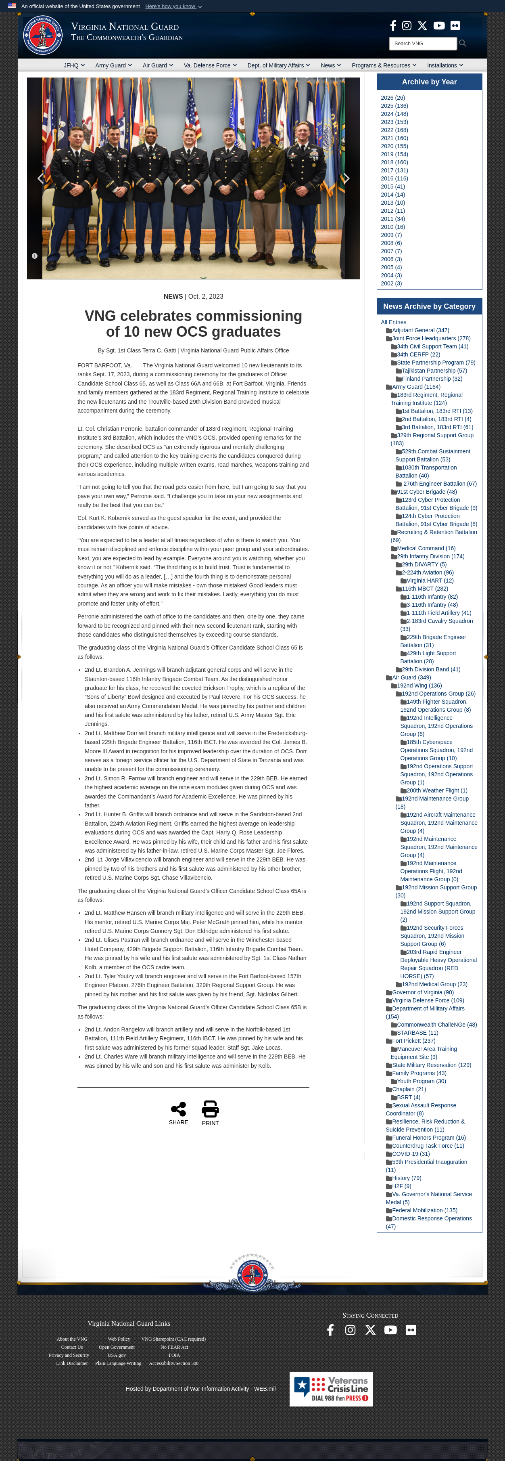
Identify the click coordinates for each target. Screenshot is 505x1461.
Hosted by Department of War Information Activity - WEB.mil (201, 1389)
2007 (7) (391, 251)
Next (346, 178)
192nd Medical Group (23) (432, 984)
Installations (445, 65)
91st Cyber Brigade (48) (424, 491)
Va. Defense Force (210, 65)
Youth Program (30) (419, 1081)
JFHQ (74, 65)
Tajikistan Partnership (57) (431, 370)
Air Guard (158, 65)
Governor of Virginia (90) (420, 992)
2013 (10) (393, 202)
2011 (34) (393, 219)
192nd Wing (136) (416, 685)
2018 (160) (395, 162)
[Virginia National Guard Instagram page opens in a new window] (406, 25)
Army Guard (114, 65)
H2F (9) (398, 1186)
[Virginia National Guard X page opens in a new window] (422, 25)
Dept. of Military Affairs (279, 65)
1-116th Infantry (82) (429, 596)
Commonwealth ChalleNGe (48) (434, 1024)
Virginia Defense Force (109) (425, 1000)
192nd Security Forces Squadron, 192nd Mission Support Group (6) (433, 935)
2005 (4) (391, 267)
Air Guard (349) (408, 677)
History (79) (404, 1178)
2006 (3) (391, 259)
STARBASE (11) (414, 1032)
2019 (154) (395, 154)
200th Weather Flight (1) (434, 790)
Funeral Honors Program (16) (426, 1137)
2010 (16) (393, 227)
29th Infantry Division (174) (428, 556)
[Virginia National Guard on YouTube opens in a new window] (439, 25)
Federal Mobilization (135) (422, 1210)
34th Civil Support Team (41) (430, 346)
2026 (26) (393, 97)
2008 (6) (391, 243)
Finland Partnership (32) (429, 378)
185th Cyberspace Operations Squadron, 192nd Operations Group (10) (437, 750)
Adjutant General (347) (418, 330)
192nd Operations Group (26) (436, 693)
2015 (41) (393, 186)
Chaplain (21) (406, 1089)
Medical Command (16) (423, 548)
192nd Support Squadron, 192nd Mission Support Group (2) (438, 911)
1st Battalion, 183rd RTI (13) (434, 411)
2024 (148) (395, 114)
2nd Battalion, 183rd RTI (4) (434, 419)
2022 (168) (395, 130)
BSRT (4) (406, 1097)
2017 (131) (395, 170)
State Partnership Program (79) (433, 362)
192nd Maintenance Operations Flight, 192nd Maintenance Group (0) (431, 871)
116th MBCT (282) (422, 588)
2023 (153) (395, 122)
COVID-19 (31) (408, 1154)
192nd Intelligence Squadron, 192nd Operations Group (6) (437, 726)
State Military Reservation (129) (429, 1065)
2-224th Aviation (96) (425, 572)
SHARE (178, 1113)
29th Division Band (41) (428, 669)
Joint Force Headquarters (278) (428, 338)
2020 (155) (395, 146)
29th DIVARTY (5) (421, 564)
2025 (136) (395, 106)
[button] (174, 6)
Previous (41, 178)
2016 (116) (395, 178)
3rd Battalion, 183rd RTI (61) (435, 427)
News (331, 65)
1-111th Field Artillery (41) (436, 613)
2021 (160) (395, 138)
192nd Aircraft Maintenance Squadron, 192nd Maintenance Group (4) (439, 822)
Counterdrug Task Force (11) (425, 1145)
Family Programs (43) (416, 1073)
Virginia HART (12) (427, 580)
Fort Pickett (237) (411, 1041)
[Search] (423, 43)
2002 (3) (391, 283)
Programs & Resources (384, 65)
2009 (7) (391, 235)
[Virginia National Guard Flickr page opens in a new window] (455, 25)
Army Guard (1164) (413, 387)
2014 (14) (393, 194)
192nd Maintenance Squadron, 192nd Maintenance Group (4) (439, 847)
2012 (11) (393, 211)
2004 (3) (391, 275)
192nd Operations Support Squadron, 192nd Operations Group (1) (437, 774)
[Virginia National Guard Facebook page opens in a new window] (393, 25)
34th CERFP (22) (415, 354)
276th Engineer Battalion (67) (436, 483)
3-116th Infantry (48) (429, 605)
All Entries (394, 322)
